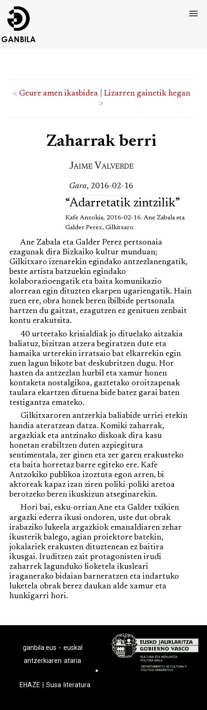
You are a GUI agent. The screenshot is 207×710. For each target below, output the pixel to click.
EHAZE (30, 685)
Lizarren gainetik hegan (147, 93)
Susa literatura (68, 685)
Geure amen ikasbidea (58, 93)
